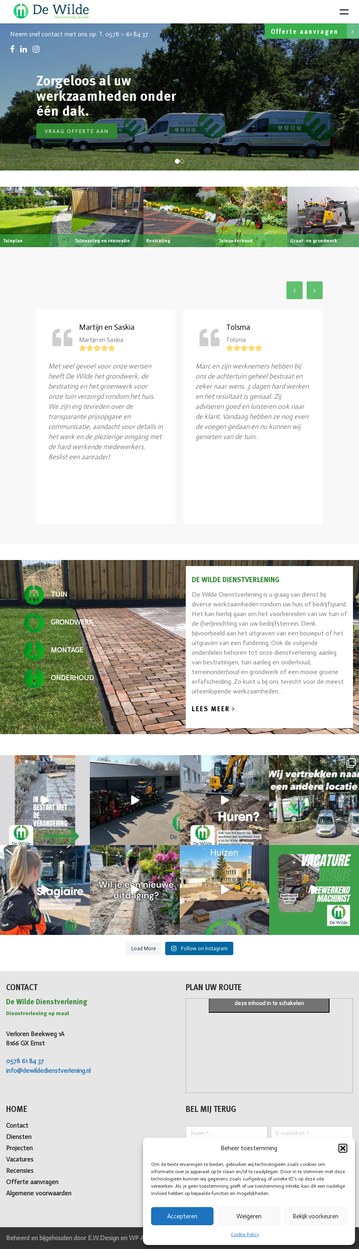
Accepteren (182, 1216)
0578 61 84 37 (25, 1061)
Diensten (18, 1137)
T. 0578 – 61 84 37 (123, 34)
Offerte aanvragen (315, 30)
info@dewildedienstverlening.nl (48, 1070)
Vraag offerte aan (77, 131)
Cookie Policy (245, 1234)
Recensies (19, 1170)
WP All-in (141, 1238)
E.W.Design (104, 1238)
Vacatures (19, 1159)
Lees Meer (213, 709)
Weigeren (249, 1216)
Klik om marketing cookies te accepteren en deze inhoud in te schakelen (269, 999)
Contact (17, 1125)
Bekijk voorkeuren (315, 1216)
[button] (343, 1148)
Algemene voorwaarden (38, 1193)
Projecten (19, 1148)
